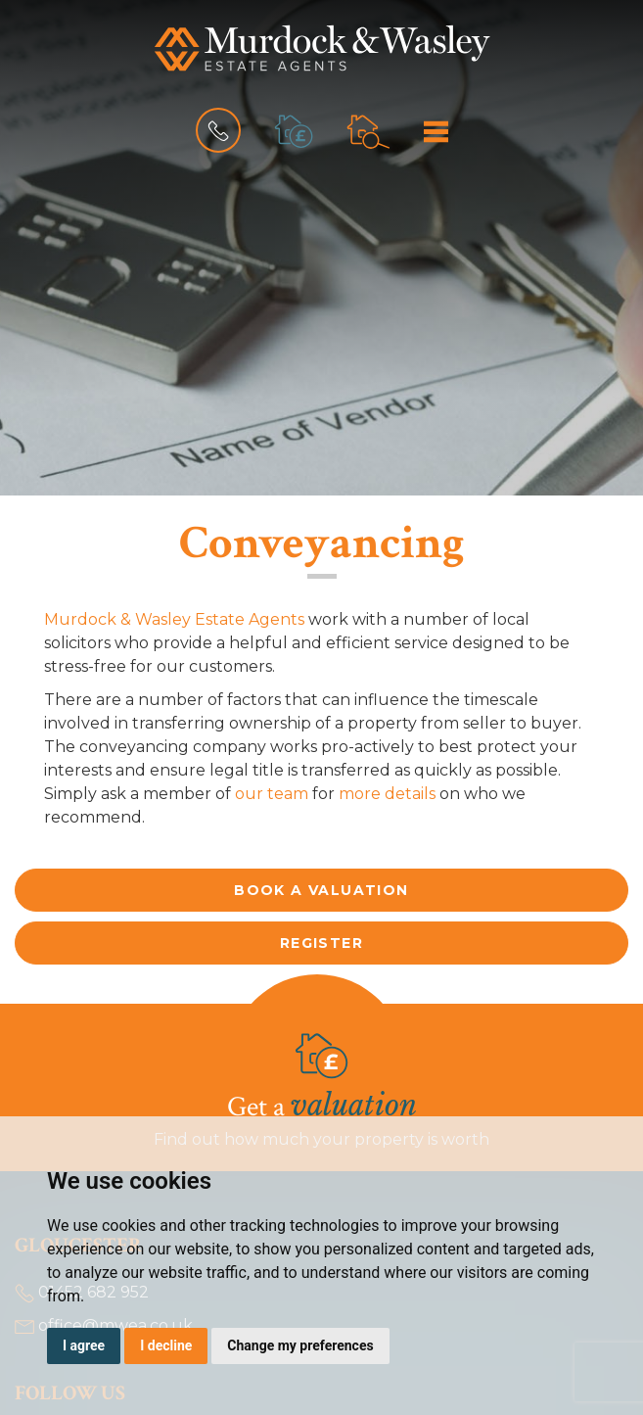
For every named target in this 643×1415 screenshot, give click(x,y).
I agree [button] (84, 1345)
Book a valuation (321, 890)
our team (271, 793)
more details (387, 793)
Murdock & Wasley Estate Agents (174, 619)
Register (321, 943)
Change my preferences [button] (300, 1345)
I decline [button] (166, 1345)
